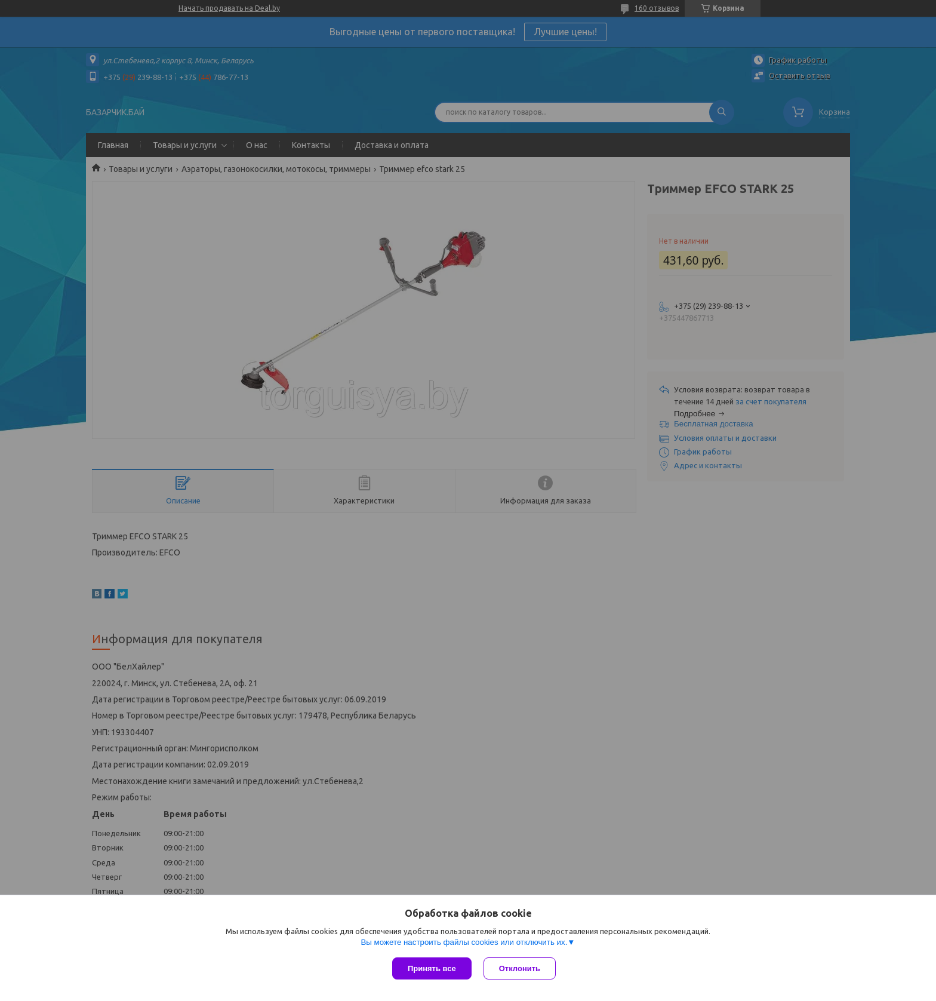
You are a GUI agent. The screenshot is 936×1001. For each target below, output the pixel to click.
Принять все (432, 968)
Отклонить (519, 968)
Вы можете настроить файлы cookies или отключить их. (464, 942)
